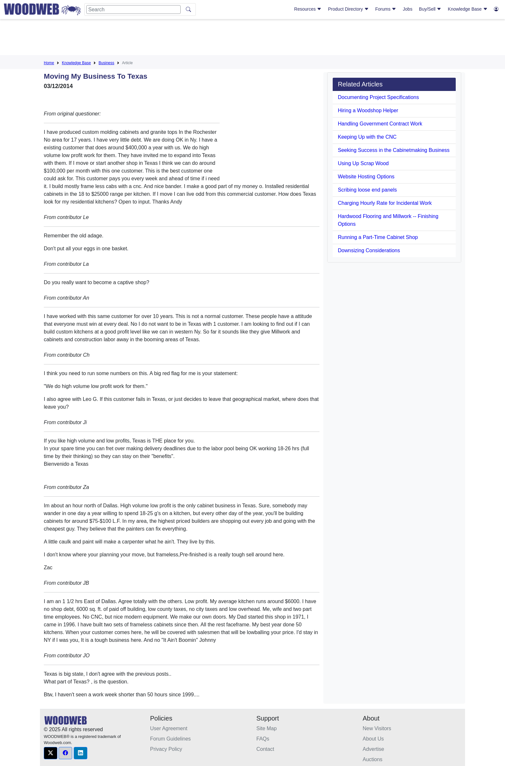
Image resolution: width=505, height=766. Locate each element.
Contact (265, 749)
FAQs (262, 738)
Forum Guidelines (170, 738)
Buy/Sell (430, 9)
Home (49, 63)
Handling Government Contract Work (380, 123)
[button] (50, 753)
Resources (307, 9)
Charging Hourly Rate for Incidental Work (385, 203)
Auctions (372, 759)
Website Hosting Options (366, 176)
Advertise (373, 749)
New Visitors (377, 728)
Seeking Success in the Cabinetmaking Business (394, 150)
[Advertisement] (252, 38)
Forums (385, 9)
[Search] (133, 9)
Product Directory (348, 9)
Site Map (266, 728)
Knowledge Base (468, 9)
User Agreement (168, 728)
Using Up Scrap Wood (363, 163)
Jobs (408, 9)
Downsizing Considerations (369, 250)
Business (106, 63)
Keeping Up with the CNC (367, 137)
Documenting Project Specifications (378, 97)
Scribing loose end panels (367, 190)
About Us (373, 738)
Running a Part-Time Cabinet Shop (378, 237)
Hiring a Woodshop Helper (368, 110)
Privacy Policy (166, 749)
